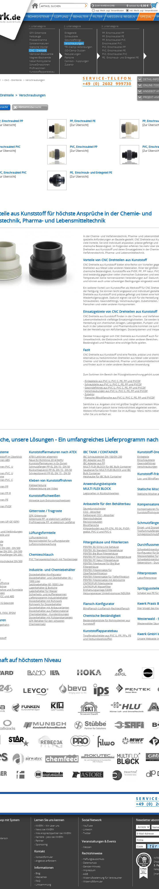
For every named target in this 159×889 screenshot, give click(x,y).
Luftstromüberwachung (42, 544)
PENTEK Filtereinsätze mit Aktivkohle (104, 580)
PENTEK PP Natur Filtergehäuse (101, 560)
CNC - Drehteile (13, 80)
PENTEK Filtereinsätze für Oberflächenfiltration (97, 571)
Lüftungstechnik (38, 537)
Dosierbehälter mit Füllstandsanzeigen (51, 617)
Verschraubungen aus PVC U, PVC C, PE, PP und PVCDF (116, 391)
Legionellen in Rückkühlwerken (101, 493)
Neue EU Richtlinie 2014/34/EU (46, 460)
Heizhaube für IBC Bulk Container (102, 476)
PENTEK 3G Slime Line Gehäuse (101, 546)
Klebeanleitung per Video (43, 488)
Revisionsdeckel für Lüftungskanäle (49, 540)
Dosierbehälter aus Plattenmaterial (49, 610)
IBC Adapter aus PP (94, 463)
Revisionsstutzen (92, 521)
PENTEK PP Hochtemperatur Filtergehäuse (107, 556)
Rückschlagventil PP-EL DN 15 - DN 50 (50, 470)
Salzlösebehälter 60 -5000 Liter (46, 584)
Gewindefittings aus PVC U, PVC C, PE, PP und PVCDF (115, 387)
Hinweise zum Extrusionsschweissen (49, 500)
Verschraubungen (35, 80)
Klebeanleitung (37, 485)
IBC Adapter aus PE (94, 460)
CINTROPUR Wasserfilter (97, 586)
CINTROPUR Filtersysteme (98, 583)
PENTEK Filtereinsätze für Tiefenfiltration (106, 576)
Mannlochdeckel (92, 518)
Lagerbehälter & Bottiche (43, 587)
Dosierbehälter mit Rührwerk (45, 601)
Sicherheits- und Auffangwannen (48, 594)
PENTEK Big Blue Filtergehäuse (100, 553)
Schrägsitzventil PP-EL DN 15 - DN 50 (50, 473)
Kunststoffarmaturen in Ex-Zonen (48, 463)
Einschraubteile (146, 460)
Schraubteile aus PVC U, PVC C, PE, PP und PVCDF (113, 384)
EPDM (12, 612)
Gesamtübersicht (30, 107)
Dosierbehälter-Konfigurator (45, 574)
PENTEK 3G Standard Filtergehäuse (103, 550)
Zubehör (89, 394)
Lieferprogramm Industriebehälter (48, 597)
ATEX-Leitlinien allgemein (43, 456)
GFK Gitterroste (37, 515)
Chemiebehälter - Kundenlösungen (49, 614)
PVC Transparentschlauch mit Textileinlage (53, 559)
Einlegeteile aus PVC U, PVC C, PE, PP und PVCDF (113, 381)
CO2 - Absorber (92, 511)
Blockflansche (91, 525)
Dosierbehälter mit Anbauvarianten (49, 607)
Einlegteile (143, 456)
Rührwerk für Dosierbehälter (45, 604)
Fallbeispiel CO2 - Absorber (98, 515)
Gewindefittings (146, 463)
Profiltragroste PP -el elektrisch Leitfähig (52, 522)
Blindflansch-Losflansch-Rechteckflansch (106, 608)
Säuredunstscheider (94, 508)
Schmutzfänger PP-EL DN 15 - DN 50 (49, 466)
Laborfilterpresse (147, 577)
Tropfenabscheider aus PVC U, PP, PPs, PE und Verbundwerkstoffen (107, 637)
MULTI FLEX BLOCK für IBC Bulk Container (107, 466)
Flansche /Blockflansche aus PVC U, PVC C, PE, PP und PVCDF (120, 397)
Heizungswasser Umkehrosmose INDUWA (106, 593)
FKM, (5, 612)
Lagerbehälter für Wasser (43, 591)
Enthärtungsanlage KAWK (97, 589)
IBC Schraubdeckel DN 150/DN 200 (102, 456)
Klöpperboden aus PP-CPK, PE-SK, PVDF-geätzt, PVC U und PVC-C (106, 530)
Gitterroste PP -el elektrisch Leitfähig (50, 518)
